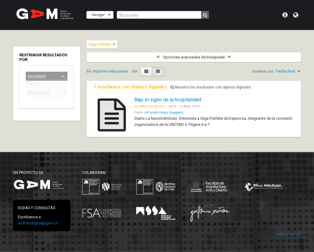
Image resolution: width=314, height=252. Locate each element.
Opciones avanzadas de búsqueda (194, 57)
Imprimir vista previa (107, 71)
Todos (32, 84)
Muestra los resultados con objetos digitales (210, 87)
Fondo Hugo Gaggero (165, 112)
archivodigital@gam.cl (37, 223)
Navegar (98, 14)
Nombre (37, 76)
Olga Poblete (38, 93)
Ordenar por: (263, 71)
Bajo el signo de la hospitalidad (167, 100)
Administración (289, 234)
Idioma (295, 15)
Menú (285, 15)
